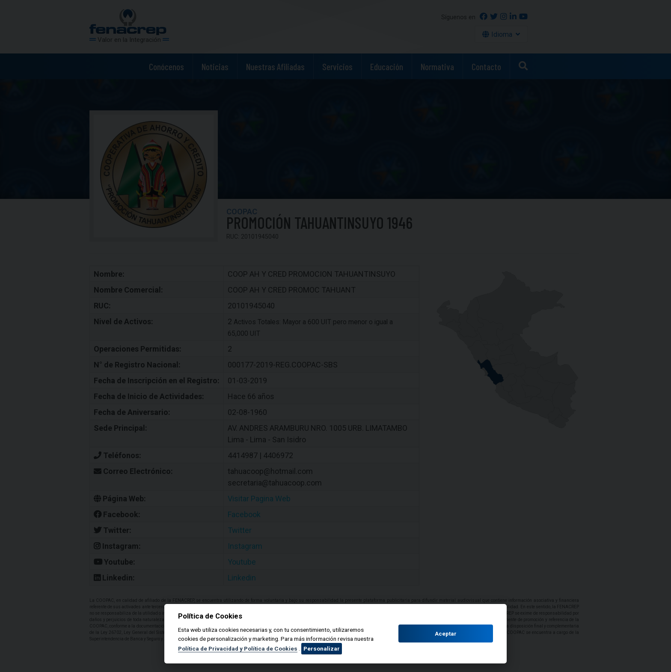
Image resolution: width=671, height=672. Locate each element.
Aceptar (446, 634)
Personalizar (321, 648)
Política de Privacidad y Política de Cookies (237, 648)
